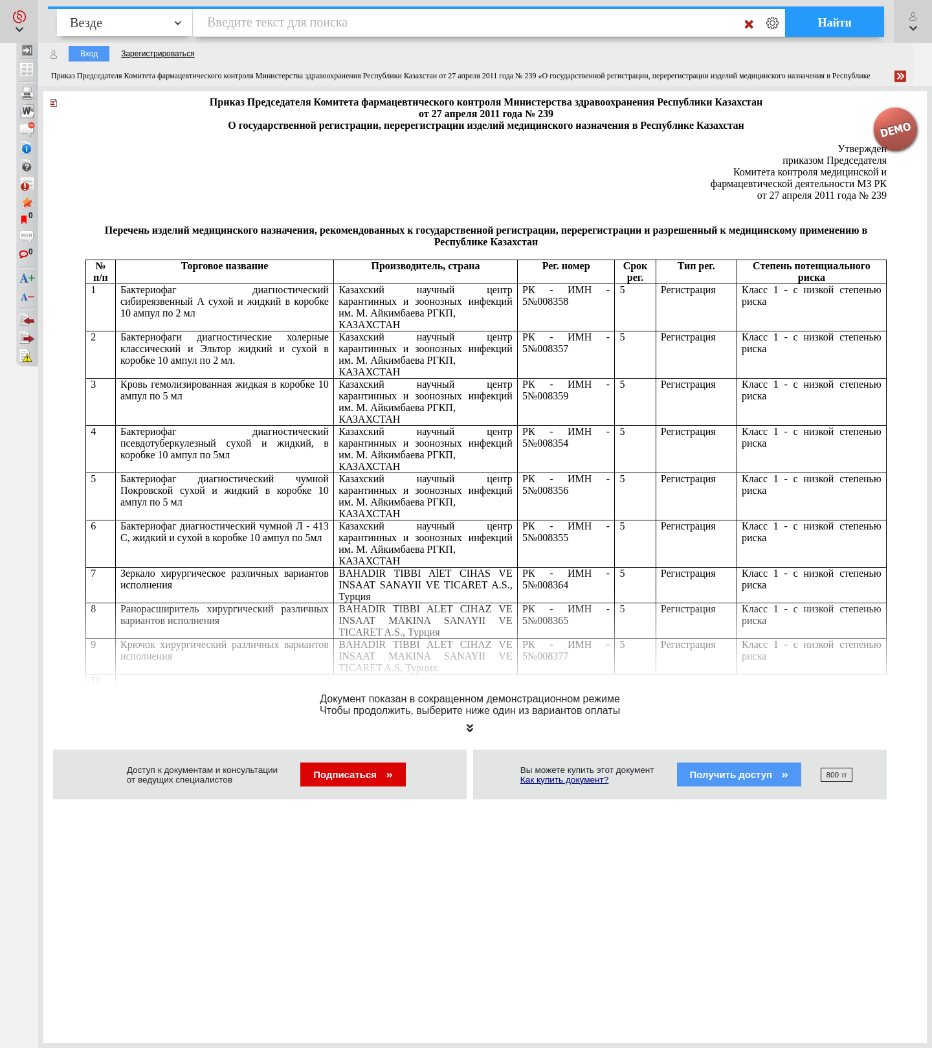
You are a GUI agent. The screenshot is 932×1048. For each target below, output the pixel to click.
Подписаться (353, 774)
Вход (89, 53)
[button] (19, 21)
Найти (834, 22)
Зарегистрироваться (157, 53)
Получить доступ (739, 774)
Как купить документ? (564, 780)
